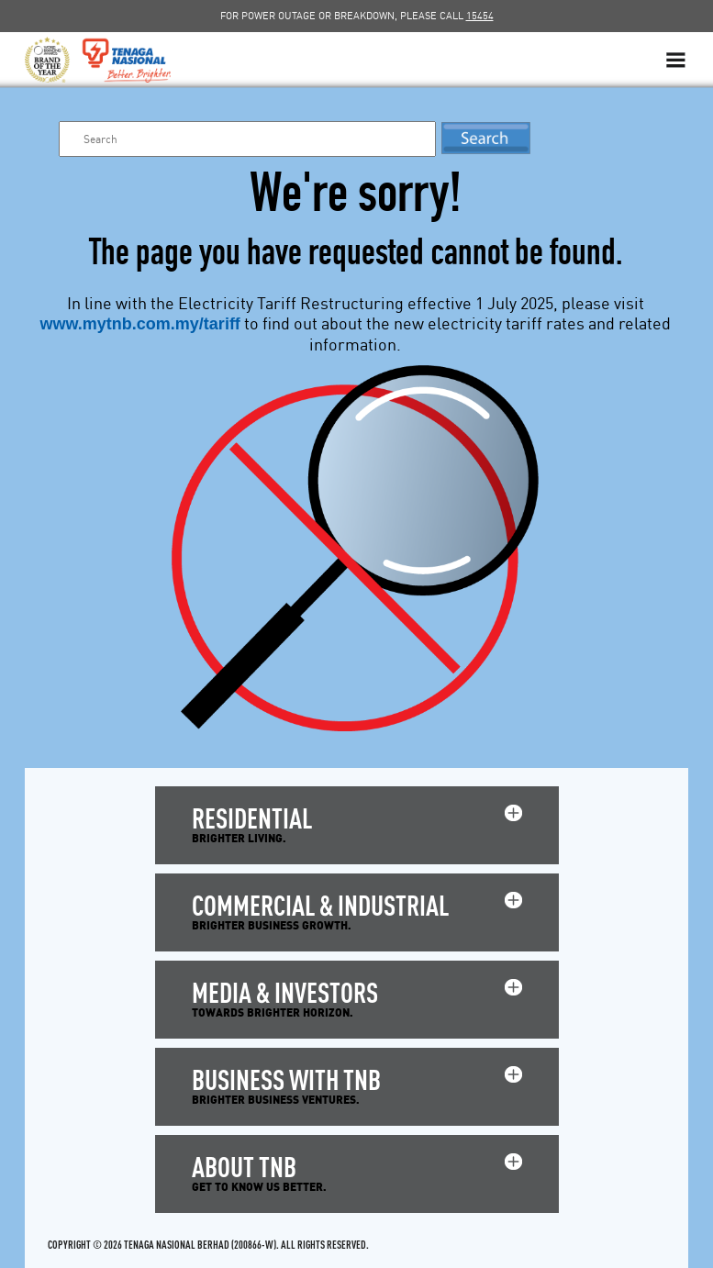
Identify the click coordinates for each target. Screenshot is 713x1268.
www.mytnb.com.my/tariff (140, 324)
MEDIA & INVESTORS (285, 992)
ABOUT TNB (244, 1167)
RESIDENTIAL (252, 818)
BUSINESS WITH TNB (286, 1079)
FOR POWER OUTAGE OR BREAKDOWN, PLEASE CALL (357, 15)
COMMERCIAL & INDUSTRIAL (320, 905)
